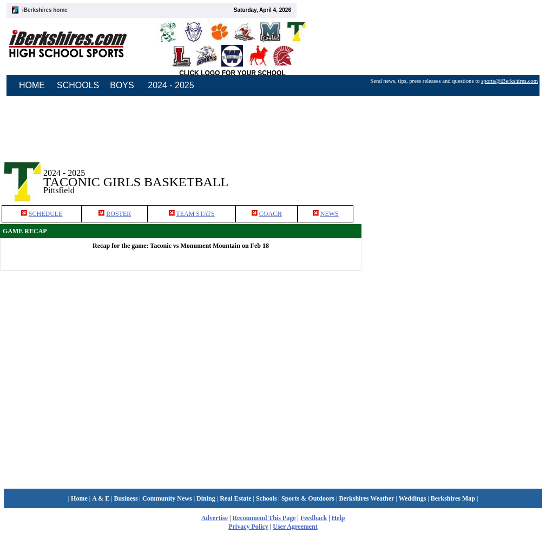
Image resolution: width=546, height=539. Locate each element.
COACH (270, 214)
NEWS (329, 214)
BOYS (122, 85)
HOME (32, 85)
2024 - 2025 (171, 85)
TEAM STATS (195, 214)
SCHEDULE (46, 214)
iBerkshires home (45, 10)
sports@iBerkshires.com (509, 81)
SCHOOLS (78, 85)
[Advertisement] (479, 318)
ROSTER (118, 214)
